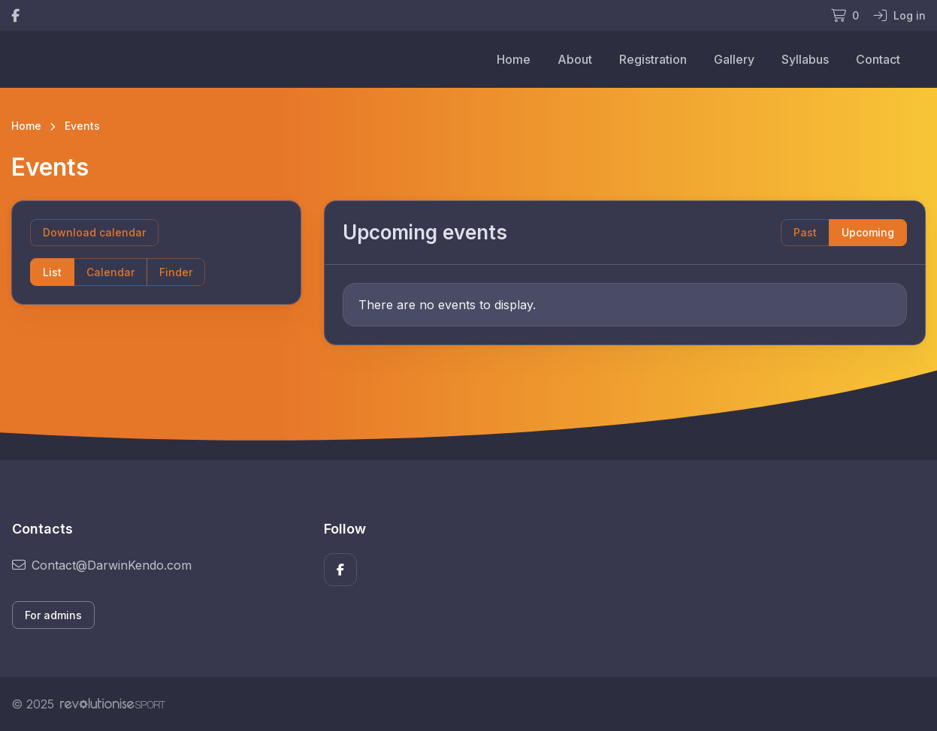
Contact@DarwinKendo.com (102, 565)
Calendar (110, 272)
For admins (53, 615)
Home (513, 59)
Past (805, 232)
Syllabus (805, 59)
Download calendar (94, 232)
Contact (878, 59)
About (575, 59)
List (52, 272)
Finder (175, 272)
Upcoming (868, 232)
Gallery (734, 59)
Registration (653, 59)
